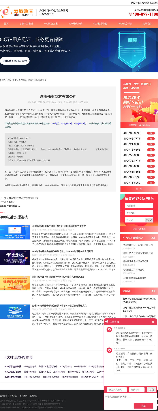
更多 (153, 237)
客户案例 (22, 80)
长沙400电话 (74, 371)
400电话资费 (100, 23)
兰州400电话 (103, 371)
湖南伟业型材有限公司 (133, 269)
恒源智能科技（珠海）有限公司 (138, 245)
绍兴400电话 (88, 371)
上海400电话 (59, 371)
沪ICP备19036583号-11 (56, 401)
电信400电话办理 (32, 377)
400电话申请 (125, 23)
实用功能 (3, 396)
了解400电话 (26, 23)
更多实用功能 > (102, 149)
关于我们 (147, 23)
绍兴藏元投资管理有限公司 (136, 261)
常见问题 (13, 396)
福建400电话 (30, 371)
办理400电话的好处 (48, 366)
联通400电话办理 (51, 377)
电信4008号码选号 (89, 377)
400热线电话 (30, 366)
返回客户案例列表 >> (10, 206)
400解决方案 (51, 23)
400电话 (54, 123)
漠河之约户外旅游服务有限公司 (138, 253)
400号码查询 (80, 366)
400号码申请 (76, 23)
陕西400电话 (45, 371)
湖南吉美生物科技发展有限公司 (24, 198)
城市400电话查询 (150, 3)
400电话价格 (66, 366)
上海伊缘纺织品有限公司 (134, 278)
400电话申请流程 (97, 366)
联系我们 (33, 396)
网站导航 (135, 3)
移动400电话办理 (70, 377)
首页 (6, 23)
